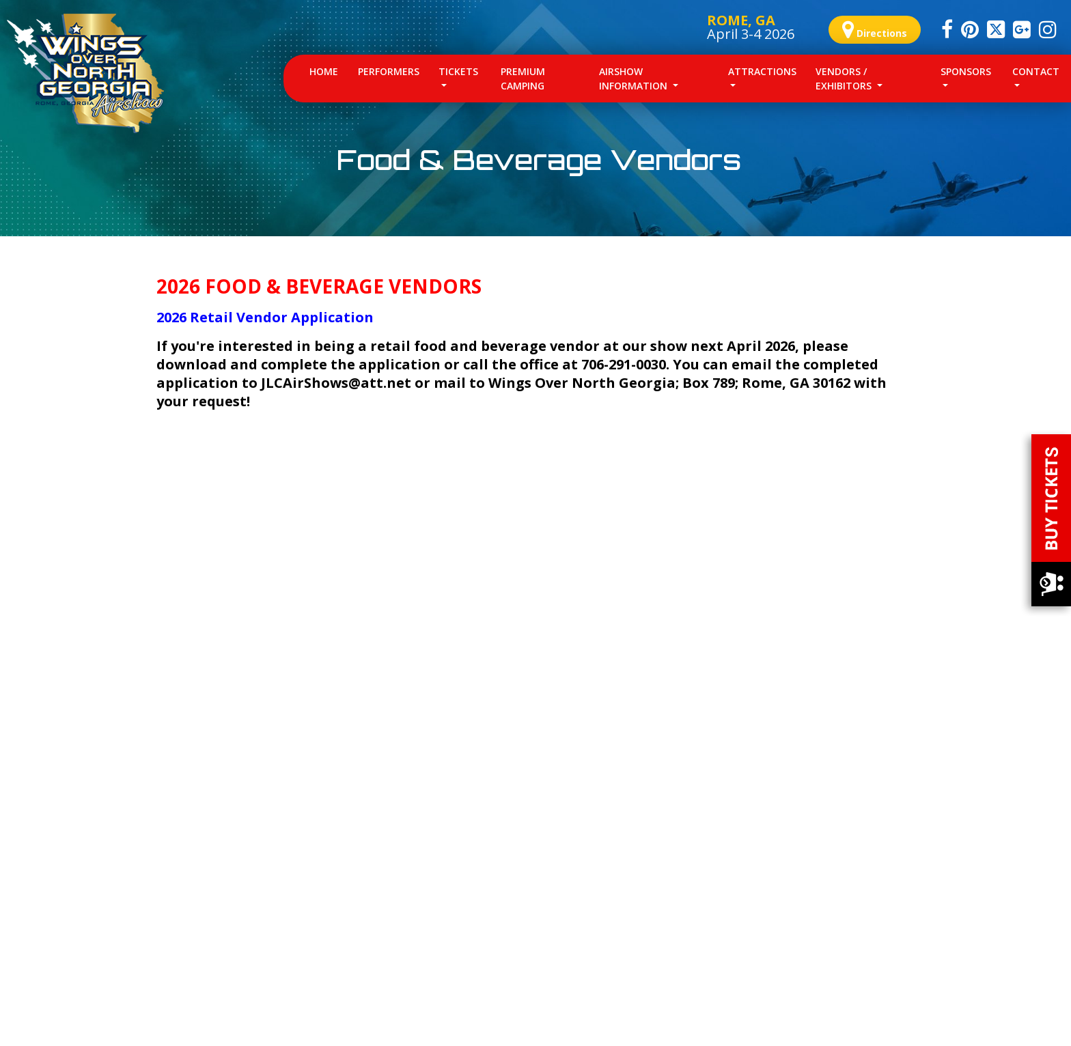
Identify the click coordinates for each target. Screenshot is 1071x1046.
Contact (1035, 71)
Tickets (458, 71)
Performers (388, 71)
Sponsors (966, 71)
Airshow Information (634, 78)
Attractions (762, 71)
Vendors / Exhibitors (845, 78)
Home (328, 70)
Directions (874, 29)
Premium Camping (523, 78)
